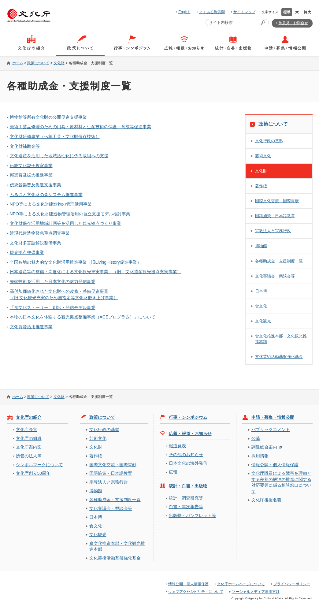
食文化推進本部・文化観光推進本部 (281, 339)
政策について (38, 63)
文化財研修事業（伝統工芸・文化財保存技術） (55, 136)
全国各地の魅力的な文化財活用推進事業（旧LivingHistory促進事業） (75, 262)
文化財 (59, 63)
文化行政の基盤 (269, 141)
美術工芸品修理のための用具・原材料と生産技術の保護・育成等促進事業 (80, 126)
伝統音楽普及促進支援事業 (35, 184)
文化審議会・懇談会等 (275, 276)
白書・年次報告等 (186, 506)
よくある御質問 (212, 12)
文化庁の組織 (29, 438)
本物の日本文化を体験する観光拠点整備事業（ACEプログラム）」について (83, 316)
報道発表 (177, 445)
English (184, 12)
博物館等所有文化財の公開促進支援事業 (48, 117)
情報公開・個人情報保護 (275, 464)
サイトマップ (244, 12)
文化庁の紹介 (29, 417)
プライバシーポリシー (291, 584)
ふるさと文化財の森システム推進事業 (46, 194)
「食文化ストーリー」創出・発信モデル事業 (52, 307)
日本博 (261, 291)
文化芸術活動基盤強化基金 (279, 356)
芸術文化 (263, 156)
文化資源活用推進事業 (31, 326)
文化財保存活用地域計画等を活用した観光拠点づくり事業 (65, 223)
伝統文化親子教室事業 (31, 165)
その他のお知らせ (186, 454)
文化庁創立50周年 (33, 473)
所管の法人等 (29, 455)
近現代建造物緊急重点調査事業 (40, 233)
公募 (255, 438)
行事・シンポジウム (188, 417)
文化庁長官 (26, 429)
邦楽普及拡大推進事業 (31, 175)
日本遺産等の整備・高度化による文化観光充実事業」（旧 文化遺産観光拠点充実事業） (95, 271)
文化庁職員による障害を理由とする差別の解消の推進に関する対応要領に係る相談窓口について (281, 482)
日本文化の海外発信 (188, 463)
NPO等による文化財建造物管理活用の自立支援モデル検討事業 (70, 213)
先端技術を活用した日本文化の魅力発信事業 (52, 281)
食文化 (261, 306)
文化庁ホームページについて (241, 584)
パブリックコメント (270, 429)
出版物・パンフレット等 (192, 515)
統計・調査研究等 (186, 498)
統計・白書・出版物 (188, 485)
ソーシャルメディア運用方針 (256, 592)
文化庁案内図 (29, 446)
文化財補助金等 (25, 146)
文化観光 (263, 321)
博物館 (261, 246)
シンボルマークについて (39, 464)
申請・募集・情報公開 (272, 417)
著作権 (261, 186)
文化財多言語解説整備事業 (35, 242)
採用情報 (260, 455)
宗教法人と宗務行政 (273, 231)
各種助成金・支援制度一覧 (279, 261)
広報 (173, 472)
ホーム (17, 63)
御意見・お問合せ (293, 23)
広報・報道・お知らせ (190, 433)
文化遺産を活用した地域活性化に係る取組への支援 (59, 155)
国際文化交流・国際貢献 (277, 201)
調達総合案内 (264, 446)
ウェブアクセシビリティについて (195, 592)
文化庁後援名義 (266, 499)
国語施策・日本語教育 (275, 216)
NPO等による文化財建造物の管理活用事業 (51, 204)
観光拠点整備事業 (27, 252)
